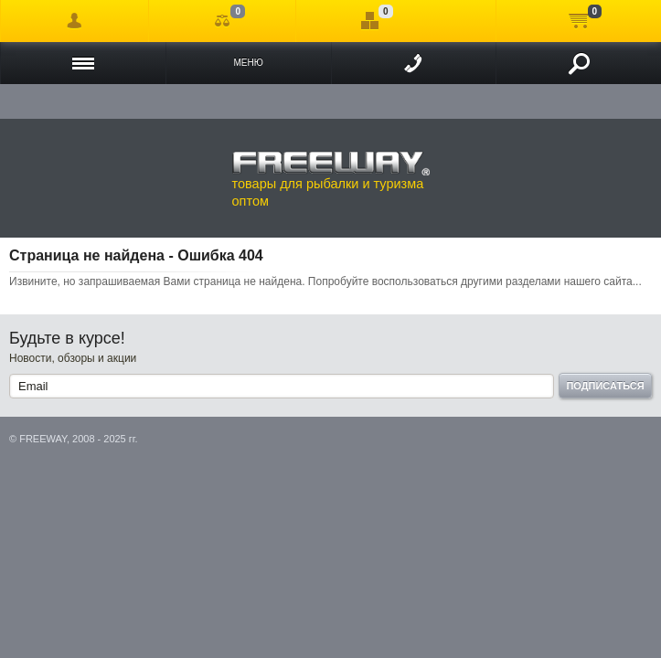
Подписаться (605, 385)
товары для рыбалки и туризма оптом (331, 179)
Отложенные (369, 21)
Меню (247, 63)
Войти (74, 21)
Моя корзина (578, 21)
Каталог (83, 63)
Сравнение (222, 21)
